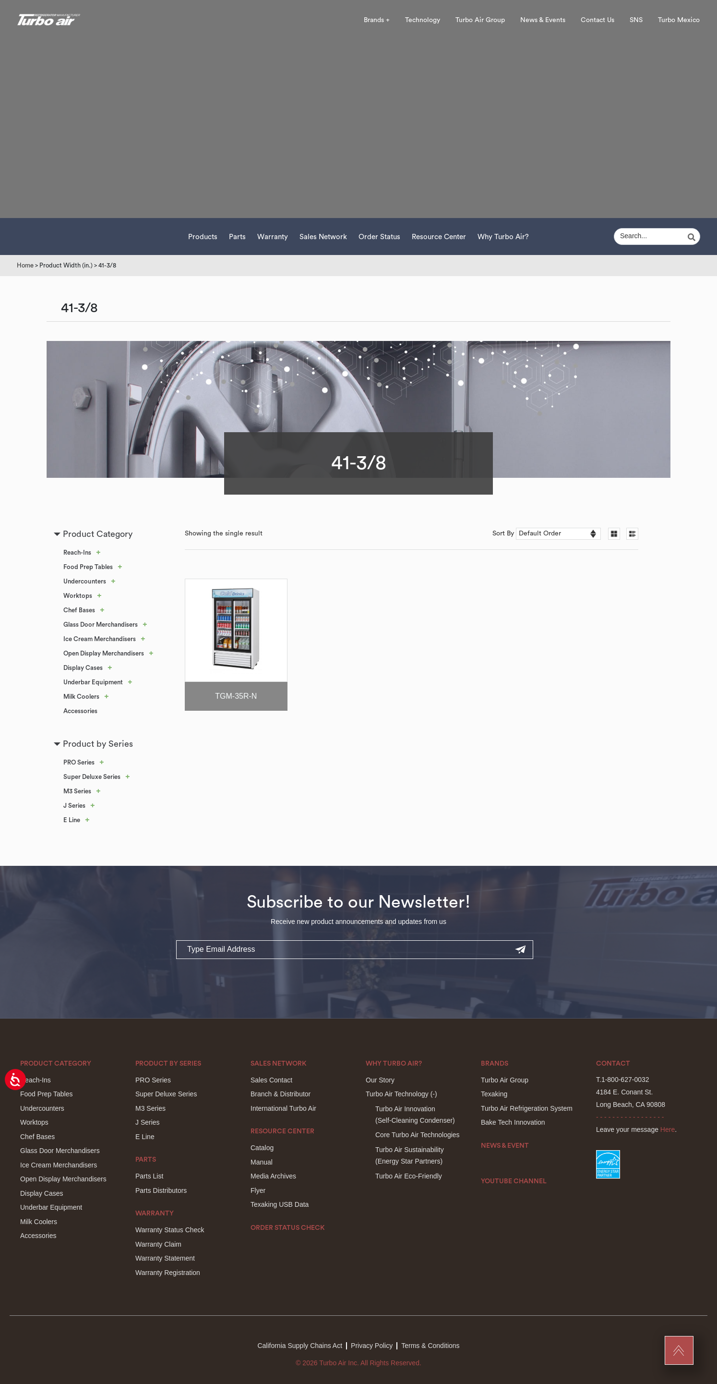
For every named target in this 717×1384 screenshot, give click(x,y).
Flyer (258, 1190)
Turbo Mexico (679, 20)
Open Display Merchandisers (103, 653)
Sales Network (323, 237)
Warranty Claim (158, 1244)
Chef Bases (79, 610)
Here (667, 1129)
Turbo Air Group (480, 20)
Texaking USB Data (280, 1204)
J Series (74, 805)
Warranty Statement (165, 1258)
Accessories (80, 711)
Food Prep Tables (88, 567)
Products (202, 237)
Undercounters (84, 581)
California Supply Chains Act (299, 1345)
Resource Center (439, 237)
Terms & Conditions (430, 1345)
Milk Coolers (81, 696)
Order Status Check (288, 1228)
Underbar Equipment (93, 682)
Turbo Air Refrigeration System (527, 1108)
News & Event (505, 1145)
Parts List (149, 1176)
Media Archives (273, 1176)
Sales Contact (271, 1080)
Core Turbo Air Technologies (417, 1135)
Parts (237, 237)
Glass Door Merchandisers (100, 624)
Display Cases (83, 668)
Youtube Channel (514, 1181)
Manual (262, 1162)
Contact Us (597, 20)
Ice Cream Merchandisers (99, 639)
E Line (71, 820)
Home (25, 265)
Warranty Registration (167, 1272)
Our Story (380, 1080)
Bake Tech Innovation (513, 1122)
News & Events (542, 20)
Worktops (77, 596)
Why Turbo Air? (503, 237)
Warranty (272, 237)
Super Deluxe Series (91, 777)
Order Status (379, 237)
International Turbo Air (283, 1108)
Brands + (377, 20)
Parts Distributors (161, 1190)
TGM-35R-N (236, 696)
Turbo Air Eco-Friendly (408, 1176)
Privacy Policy (372, 1345)
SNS (636, 20)
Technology (422, 20)
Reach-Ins (77, 552)
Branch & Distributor (281, 1094)
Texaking (494, 1094)
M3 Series (77, 791)
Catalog (262, 1148)
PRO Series (79, 762)
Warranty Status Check (169, 1230)
